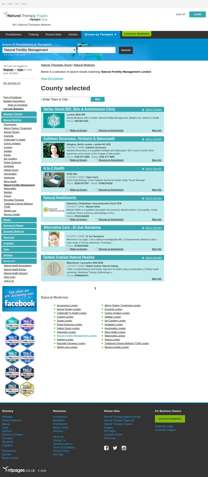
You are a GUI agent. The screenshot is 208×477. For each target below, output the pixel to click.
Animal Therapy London (69, 309)
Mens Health (10, 181)
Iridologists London (66, 332)
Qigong (7, 196)
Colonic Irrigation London (117, 313)
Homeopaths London (115, 328)
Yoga (6, 249)
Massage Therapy (12, 114)
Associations (60, 416)
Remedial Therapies (14, 200)
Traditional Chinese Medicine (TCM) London (127, 343)
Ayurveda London (113, 309)
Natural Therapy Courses (118, 424)
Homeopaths (10, 173)
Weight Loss (10, 210)
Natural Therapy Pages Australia (122, 416)
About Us (58, 436)
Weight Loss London (67, 347)
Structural (8, 237)
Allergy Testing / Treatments (18, 128)
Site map (58, 454)
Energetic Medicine (13, 231)
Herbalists (9, 166)
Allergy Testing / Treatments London (123, 305)
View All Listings (52, 78)
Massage (7, 416)
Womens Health (12, 214)
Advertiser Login (164, 426)
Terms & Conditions (64, 447)
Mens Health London (115, 332)
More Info (157, 130)
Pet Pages (110, 431)
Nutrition (8, 192)
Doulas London (64, 320)
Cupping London (65, 317)
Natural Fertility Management (19, 185)
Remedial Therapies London (71, 343)
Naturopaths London (115, 335)
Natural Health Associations (17, 265)
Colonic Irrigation (12, 143)
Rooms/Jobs (53, 34)
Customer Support (165, 429)
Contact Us (59, 440)
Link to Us (9, 281)
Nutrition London (65, 339)
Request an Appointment (111, 130)
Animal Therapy (12, 132)
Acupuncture (10, 124)
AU (3, 4)
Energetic (7, 438)
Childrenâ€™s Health (14, 139)
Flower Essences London (69, 324)
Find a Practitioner (12, 97)
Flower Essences (12, 162)
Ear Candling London (115, 320)
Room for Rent (10, 458)
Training (33, 34)
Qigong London (112, 339)
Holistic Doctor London (68, 328)
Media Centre (60, 427)
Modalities (59, 420)
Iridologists (9, 177)
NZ (16, 4)
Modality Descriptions (14, 101)
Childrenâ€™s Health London (72, 313)
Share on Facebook (17, 105)
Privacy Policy (61, 450)
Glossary (58, 431)
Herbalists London (114, 324)
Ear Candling (10, 158)
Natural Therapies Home (56, 65)
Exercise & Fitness (13, 225)
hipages (108, 427)
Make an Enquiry (78, 130)
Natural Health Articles (15, 269)
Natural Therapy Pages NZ (119, 420)
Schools (6, 454)
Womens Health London (117, 347)
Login (197, 14)
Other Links (9, 277)
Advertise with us (62, 443)
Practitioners (13, 34)
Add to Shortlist (154, 109)
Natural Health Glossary (16, 273)
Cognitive (8, 243)
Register (8, 69)
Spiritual (8, 255)
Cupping (8, 147)
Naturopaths (10, 188)
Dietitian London (113, 317)
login (20, 69)
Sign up (180, 14)
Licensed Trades (113, 434)
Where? (82, 44)
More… (25, 4)
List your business (136, 33)
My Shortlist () (12, 83)
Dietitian (8, 151)
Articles (73, 34)
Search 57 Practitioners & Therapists (27, 44)
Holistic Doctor (11, 170)
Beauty (7, 219)
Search (126, 50)
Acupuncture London (67, 305)
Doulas (7, 155)
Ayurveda (8, 136)
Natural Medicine (12, 120)
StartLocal (109, 438)
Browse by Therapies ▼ (101, 34)
